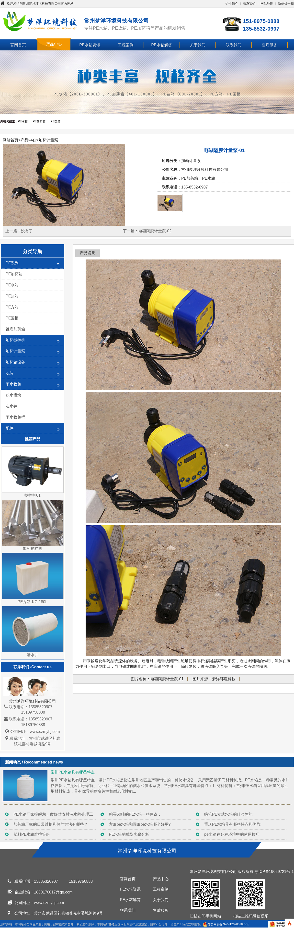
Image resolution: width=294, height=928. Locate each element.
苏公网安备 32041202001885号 (226, 924)
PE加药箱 (14, 274)
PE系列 (32, 264)
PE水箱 (12, 285)
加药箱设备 (32, 363)
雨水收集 (32, 385)
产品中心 (54, 44)
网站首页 (10, 140)
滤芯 (32, 374)
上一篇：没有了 (19, 231)
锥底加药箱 (15, 329)
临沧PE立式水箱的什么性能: (229, 814)
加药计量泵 (48, 140)
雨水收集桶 (15, 417)
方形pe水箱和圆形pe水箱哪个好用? (140, 824)
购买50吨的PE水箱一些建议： (135, 814)
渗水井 (11, 406)
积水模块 (13, 395)
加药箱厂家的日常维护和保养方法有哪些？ (50, 824)
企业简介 (232, 3)
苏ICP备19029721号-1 (274, 871)
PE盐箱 (12, 296)
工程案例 (126, 45)
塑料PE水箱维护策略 (31, 834)
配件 (32, 429)
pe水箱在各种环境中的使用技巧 (232, 834)
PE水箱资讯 (89, 45)
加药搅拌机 (32, 341)
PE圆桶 (12, 318)
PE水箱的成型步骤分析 (129, 834)
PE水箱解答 (161, 45)
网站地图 (266, 3)
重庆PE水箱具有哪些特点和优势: (232, 824)
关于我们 (197, 45)
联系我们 (249, 3)
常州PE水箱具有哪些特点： (75, 772)
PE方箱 (12, 307)
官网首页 (18, 45)
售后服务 (269, 45)
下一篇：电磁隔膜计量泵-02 (147, 231)
